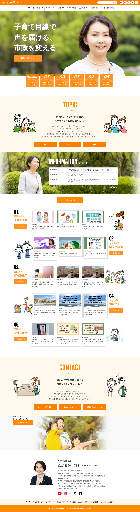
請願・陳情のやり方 (94, 407)
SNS (45, 144)
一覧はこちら (20, 226)
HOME (28, 8)
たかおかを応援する (107, 8)
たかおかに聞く (83, 8)
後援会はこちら (23, 422)
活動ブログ (60, 8)
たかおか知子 (13, 2)
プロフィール (50, 8)
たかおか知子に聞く (45, 407)
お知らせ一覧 (112, 187)
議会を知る (94, 8)
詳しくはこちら (28, 58)
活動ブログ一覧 (70, 200)
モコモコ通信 (71, 8)
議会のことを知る (70, 407)
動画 (94, 144)
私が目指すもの (38, 8)
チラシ (70, 144)
